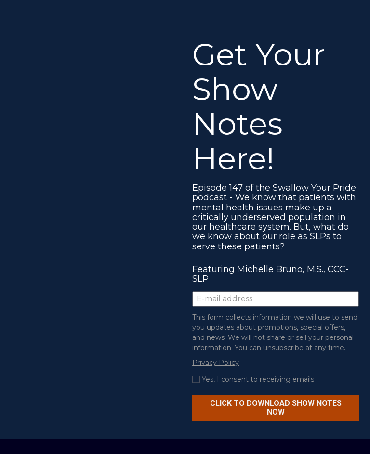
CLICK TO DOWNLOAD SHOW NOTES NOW (276, 407)
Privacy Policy (215, 362)
